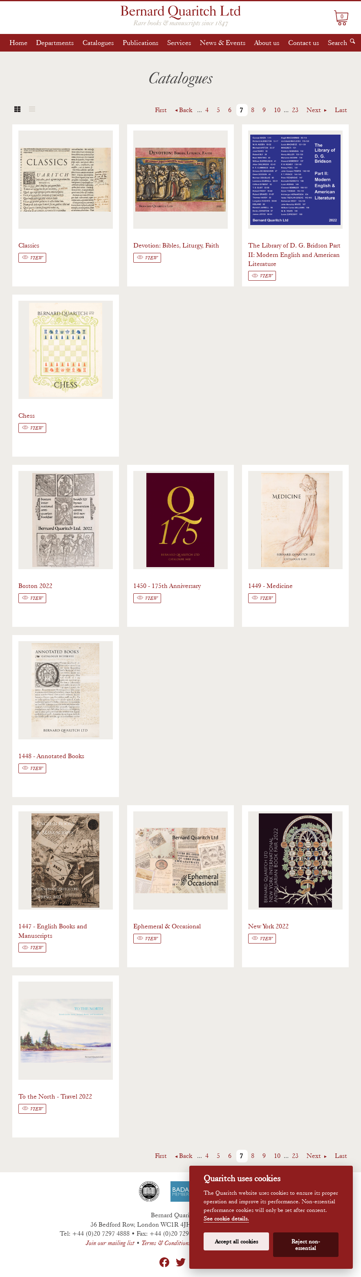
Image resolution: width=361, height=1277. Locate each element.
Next (315, 110)
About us (267, 42)
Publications (141, 42)
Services (179, 42)
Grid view (17, 110)
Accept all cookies (236, 1241)
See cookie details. (226, 1218)
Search (337, 42)
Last (341, 110)
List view (31, 110)
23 (295, 110)
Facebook (164, 1262)
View (36, 258)
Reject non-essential (305, 1245)
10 (277, 110)
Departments (55, 42)
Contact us (303, 42)
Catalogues (98, 42)
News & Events (223, 42)
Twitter (181, 1262)
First (161, 110)
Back (185, 110)
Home (18, 42)
